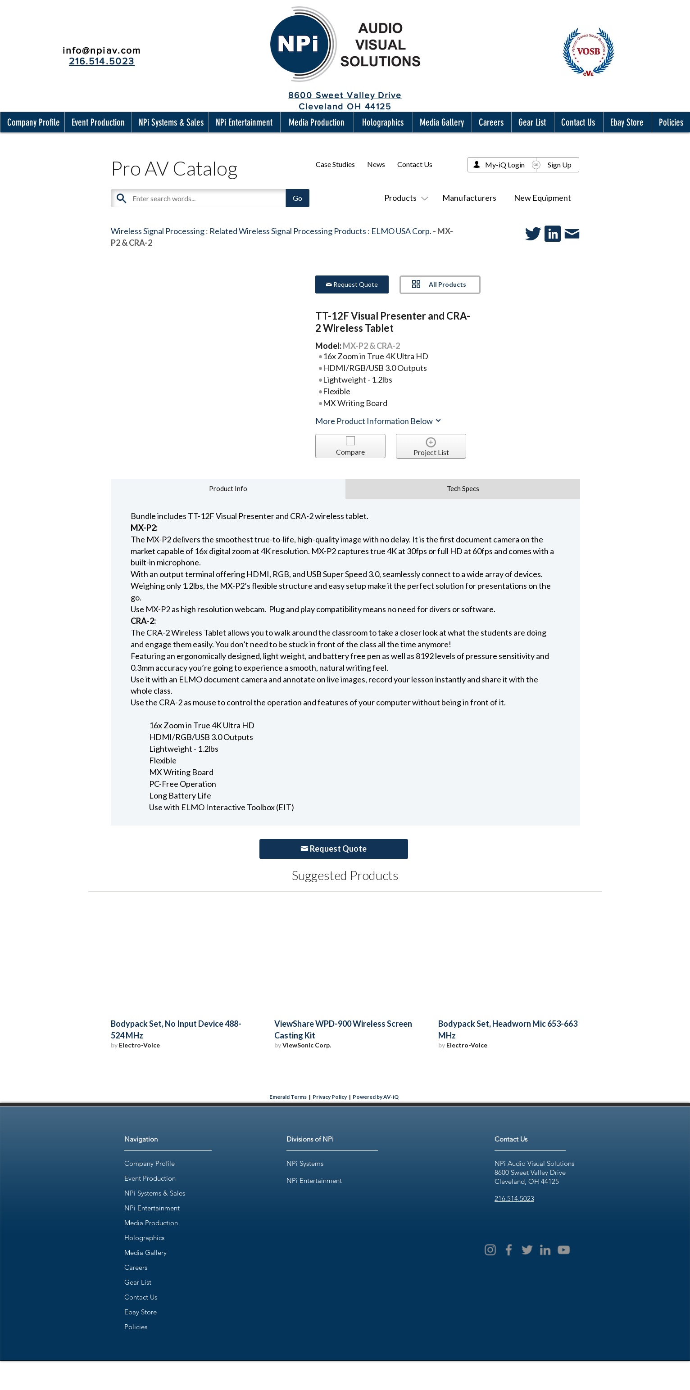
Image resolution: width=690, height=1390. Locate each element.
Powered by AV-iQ (376, 1096)
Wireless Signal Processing (157, 231)
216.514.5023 (514, 1198)
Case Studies (335, 164)
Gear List (137, 1282)
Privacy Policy (330, 1096)
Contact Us (414, 164)
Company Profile (149, 1163)
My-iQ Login (505, 164)
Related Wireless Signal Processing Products (287, 231)
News (376, 164)
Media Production (151, 1223)
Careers (135, 1267)
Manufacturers (469, 198)
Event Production (150, 1178)
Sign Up (560, 164)
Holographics (144, 1237)
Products (404, 198)
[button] (31, 122)
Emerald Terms (288, 1096)
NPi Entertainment (152, 1208)
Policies (135, 1326)
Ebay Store (140, 1312)
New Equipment (542, 198)
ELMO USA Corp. (401, 231)
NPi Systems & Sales (154, 1193)
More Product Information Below (378, 421)
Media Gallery (145, 1252)
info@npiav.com (102, 50)
